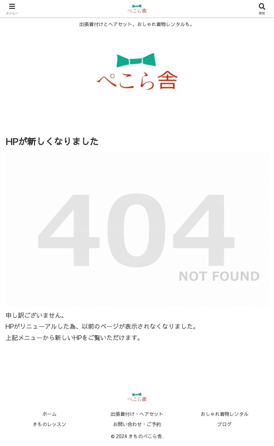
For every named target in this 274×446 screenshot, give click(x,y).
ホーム (49, 413)
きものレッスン (49, 424)
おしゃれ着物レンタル (225, 413)
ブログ (224, 424)
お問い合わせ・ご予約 (137, 424)
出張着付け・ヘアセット (137, 413)
